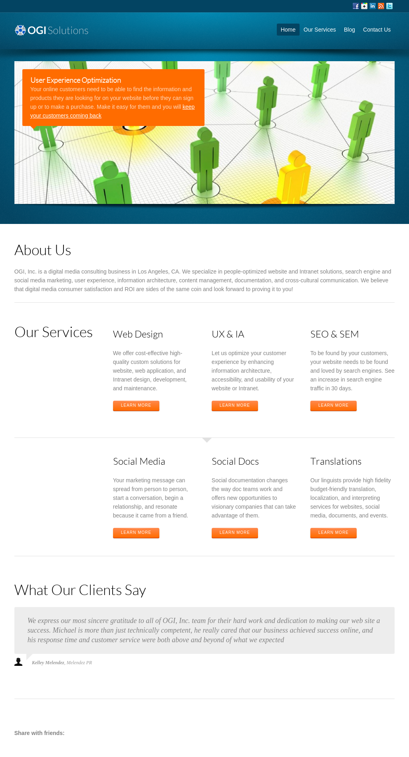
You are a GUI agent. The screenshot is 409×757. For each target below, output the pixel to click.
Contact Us (377, 29)
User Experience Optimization (75, 80)
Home (288, 29)
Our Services (320, 29)
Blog (349, 29)
